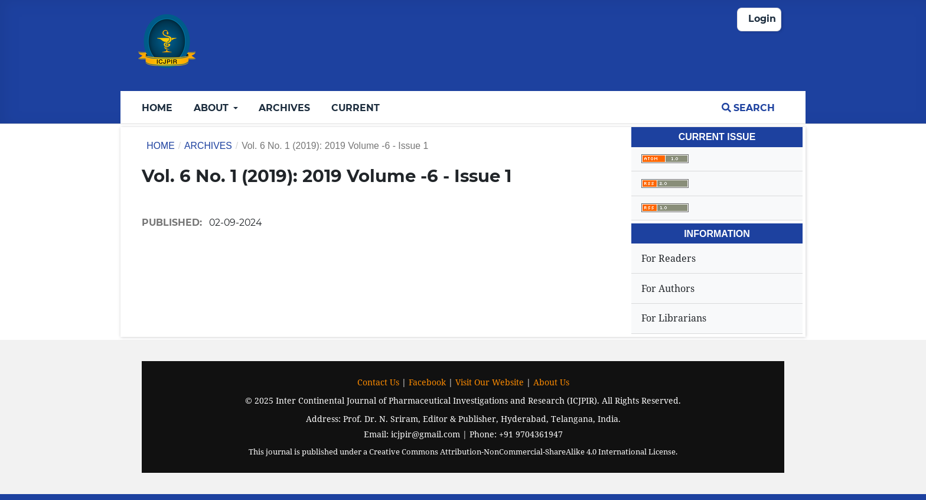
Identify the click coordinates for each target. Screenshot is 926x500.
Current (355, 107)
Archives (284, 107)
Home (157, 107)
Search (748, 107)
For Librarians (673, 317)
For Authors (667, 288)
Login (762, 18)
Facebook (427, 382)
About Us (551, 382)
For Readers (668, 258)
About (212, 107)
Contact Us (378, 382)
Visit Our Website (489, 382)
